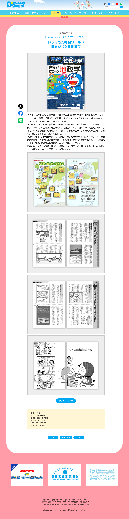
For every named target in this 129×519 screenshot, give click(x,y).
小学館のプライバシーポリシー (77, 510)
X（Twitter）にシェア (20, 106)
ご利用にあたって (48, 510)
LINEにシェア (20, 120)
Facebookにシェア (20, 113)
